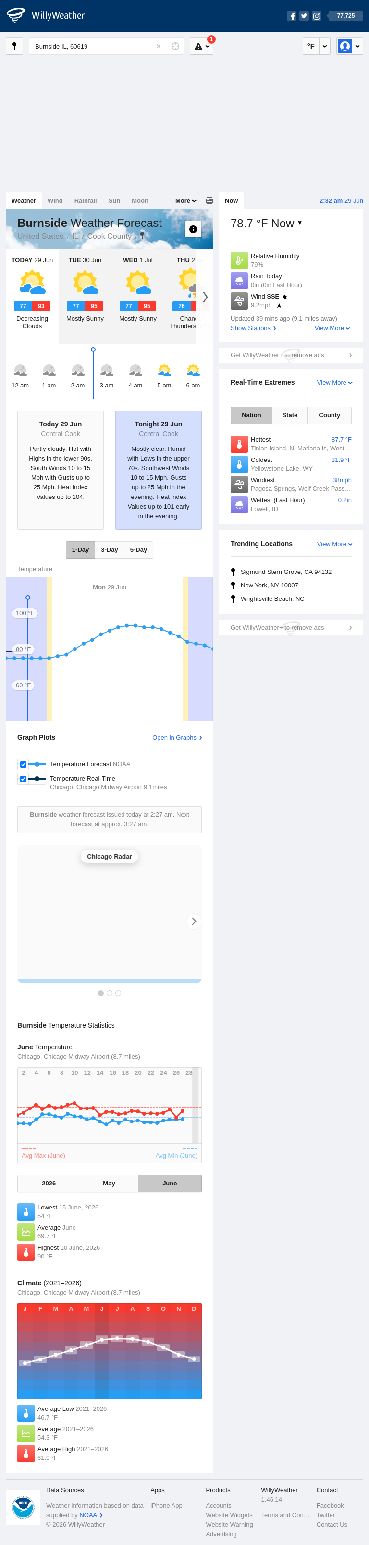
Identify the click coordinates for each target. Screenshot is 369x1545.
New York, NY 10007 (269, 585)
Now (231, 200)
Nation (251, 415)
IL (75, 236)
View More (329, 328)
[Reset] (158, 46)
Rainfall (85, 200)
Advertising (221, 1534)
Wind (55, 200)
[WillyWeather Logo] (51, 16)
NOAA (88, 1515)
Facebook (330, 1505)
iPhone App (166, 1505)
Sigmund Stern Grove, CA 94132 (286, 571)
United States (40, 236)
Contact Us (332, 1524)
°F (311, 46)
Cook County (109, 236)
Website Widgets (229, 1515)
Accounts (218, 1505)
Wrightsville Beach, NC (273, 598)
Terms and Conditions (286, 1515)
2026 (49, 1183)
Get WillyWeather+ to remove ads (277, 355)
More (182, 200)
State (289, 415)
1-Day (80, 549)
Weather (24, 200)
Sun (115, 200)
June (169, 1183)
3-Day (109, 549)
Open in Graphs (174, 737)
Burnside (142, 235)
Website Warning (229, 1524)
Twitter (326, 1515)
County (330, 415)
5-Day (138, 549)
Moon (140, 200)
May (109, 1183)
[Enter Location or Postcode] (106, 46)
